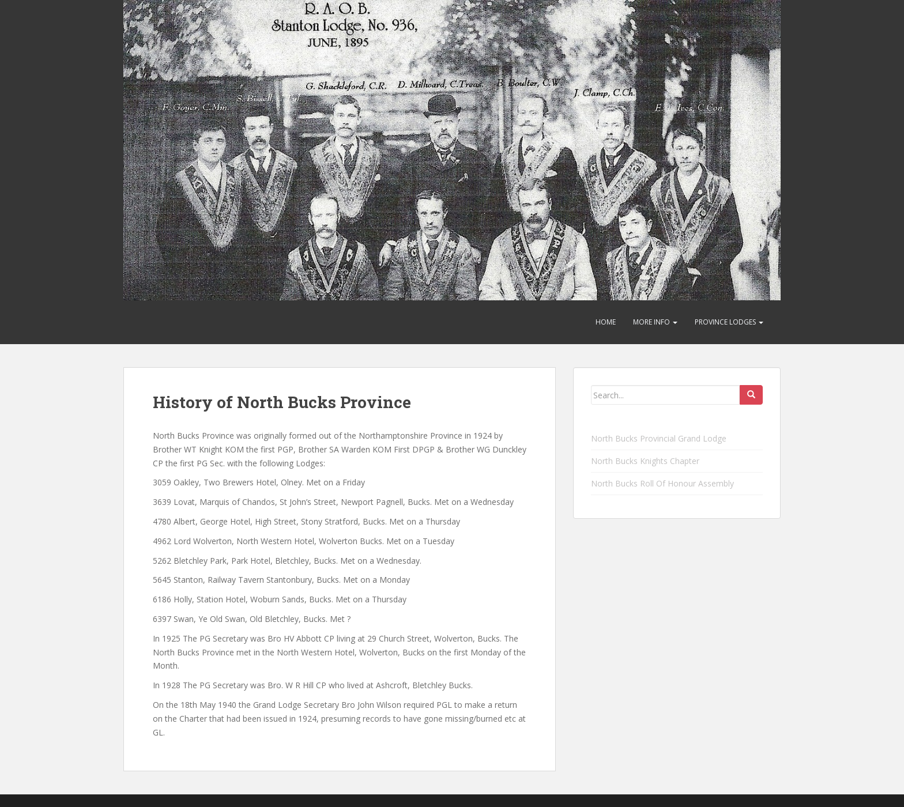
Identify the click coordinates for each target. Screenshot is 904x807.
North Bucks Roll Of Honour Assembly (662, 483)
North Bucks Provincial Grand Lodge (658, 438)
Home (606, 322)
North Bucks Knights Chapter (645, 460)
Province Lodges (729, 322)
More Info (655, 322)
